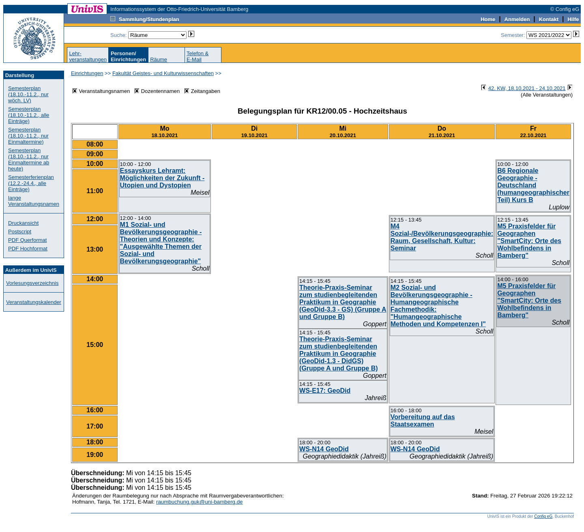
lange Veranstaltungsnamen (33, 201)
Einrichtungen (87, 73)
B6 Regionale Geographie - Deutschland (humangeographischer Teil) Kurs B (533, 185)
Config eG (543, 516)
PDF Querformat (27, 240)
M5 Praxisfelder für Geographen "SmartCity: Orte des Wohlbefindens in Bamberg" (529, 241)
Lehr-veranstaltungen (88, 56)
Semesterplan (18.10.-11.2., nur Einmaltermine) (28, 136)
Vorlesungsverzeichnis (32, 283)
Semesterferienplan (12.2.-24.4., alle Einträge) (31, 183)
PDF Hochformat (27, 249)
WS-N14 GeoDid (324, 449)
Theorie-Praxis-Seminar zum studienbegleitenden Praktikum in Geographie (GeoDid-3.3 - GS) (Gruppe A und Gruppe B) (342, 302)
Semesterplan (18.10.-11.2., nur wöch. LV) (28, 94)
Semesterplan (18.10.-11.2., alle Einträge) (28, 115)
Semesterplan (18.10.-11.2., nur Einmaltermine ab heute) (28, 159)
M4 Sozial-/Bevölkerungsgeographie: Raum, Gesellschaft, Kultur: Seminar (442, 237)
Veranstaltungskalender (33, 302)
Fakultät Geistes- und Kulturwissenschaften (163, 73)
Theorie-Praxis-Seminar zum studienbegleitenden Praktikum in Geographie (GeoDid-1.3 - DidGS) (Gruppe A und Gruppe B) (338, 354)
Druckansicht (23, 223)
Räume (158, 59)
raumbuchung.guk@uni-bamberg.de (199, 502)
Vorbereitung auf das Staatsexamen (423, 421)
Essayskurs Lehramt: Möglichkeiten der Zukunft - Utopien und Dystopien (162, 178)
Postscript (19, 231)
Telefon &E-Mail (197, 56)
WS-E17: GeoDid (324, 390)
